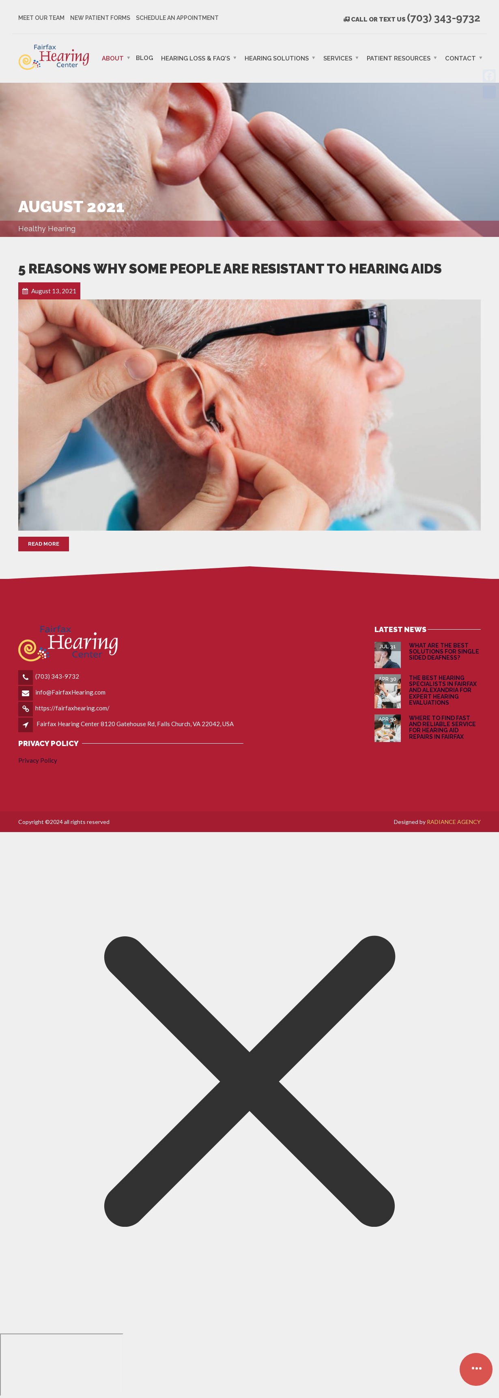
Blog (144, 57)
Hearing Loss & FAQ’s (195, 58)
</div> (61, 1364)
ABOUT (113, 58)
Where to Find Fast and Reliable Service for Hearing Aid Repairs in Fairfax (442, 727)
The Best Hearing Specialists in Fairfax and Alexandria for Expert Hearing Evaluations (443, 690)
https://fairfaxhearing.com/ (72, 708)
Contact (460, 58)
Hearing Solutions (277, 58)
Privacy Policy (37, 760)
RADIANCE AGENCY (454, 821)
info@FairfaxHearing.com (70, 692)
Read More (43, 544)
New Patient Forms (100, 18)
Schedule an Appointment (177, 18)
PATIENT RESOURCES (398, 58)
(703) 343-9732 (57, 676)
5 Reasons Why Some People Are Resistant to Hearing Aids (230, 269)
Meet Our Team (41, 18)
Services (337, 58)
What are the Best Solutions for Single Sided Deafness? (444, 651)
